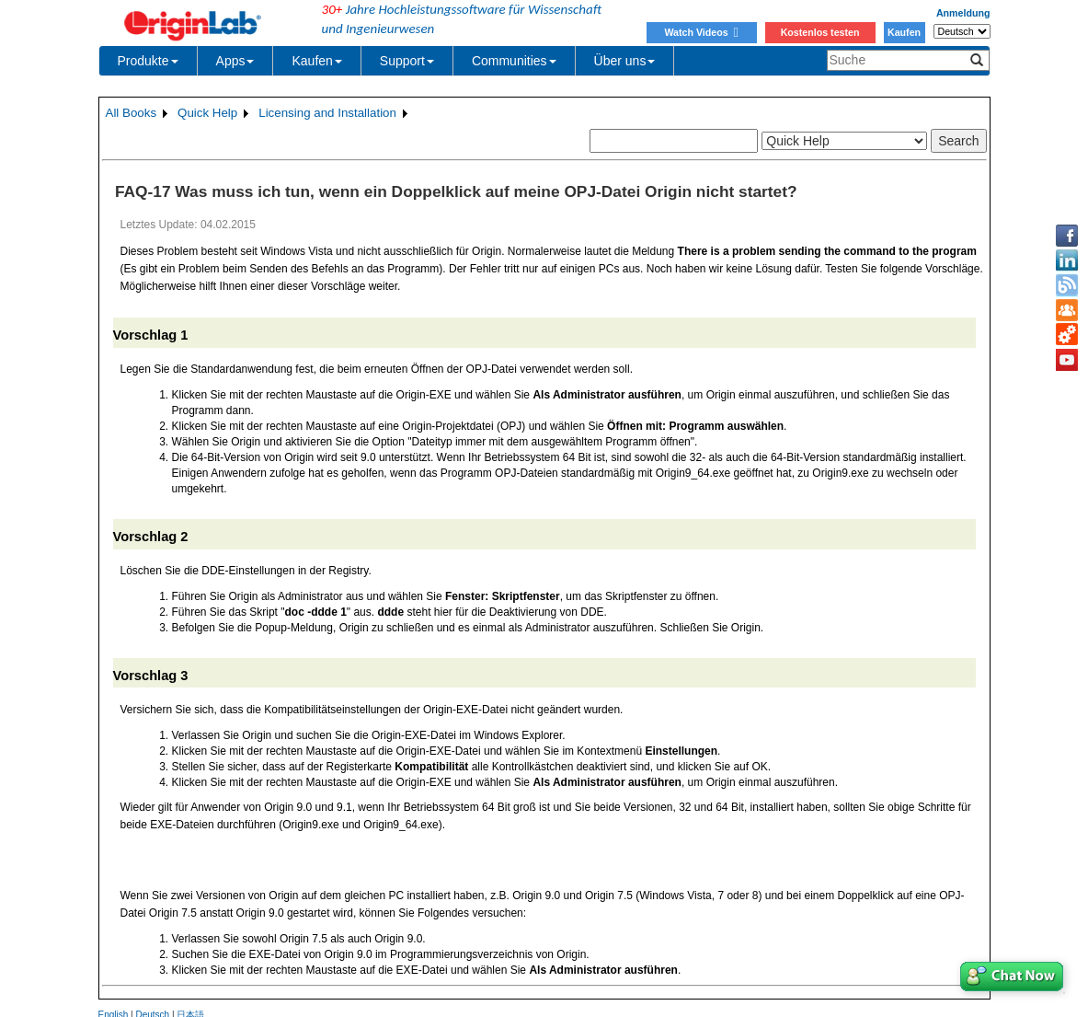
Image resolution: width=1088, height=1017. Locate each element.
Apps (235, 60)
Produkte (148, 60)
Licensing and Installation (327, 113)
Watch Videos (701, 32)
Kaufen (904, 32)
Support (407, 60)
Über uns (625, 60)
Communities (514, 60)
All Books (131, 113)
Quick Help (207, 113)
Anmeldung (963, 12)
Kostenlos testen (820, 32)
